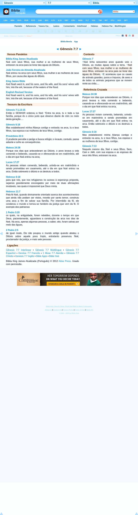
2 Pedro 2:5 (12, 230)
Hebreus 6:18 (13, 177)
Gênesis (13, 36)
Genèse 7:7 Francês (29, 253)
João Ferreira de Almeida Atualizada (25, 70)
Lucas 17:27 (12, 162)
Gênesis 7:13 (89, 146)
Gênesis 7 (87, 59)
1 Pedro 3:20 (13, 212)
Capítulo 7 (21, 36)
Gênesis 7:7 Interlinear (18, 250)
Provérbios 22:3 (14, 136)
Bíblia (6, 36)
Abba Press (65, 261)
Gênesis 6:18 (13, 124)
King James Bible (15, 81)
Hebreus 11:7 (13, 191)
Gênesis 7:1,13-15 (15, 110)
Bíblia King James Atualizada (22, 59)
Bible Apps (41, 256)
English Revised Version (19, 92)
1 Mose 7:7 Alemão (53, 253)
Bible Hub (54, 256)
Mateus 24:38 (13, 147)
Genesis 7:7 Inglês (24, 256)
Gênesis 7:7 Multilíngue (48, 250)
